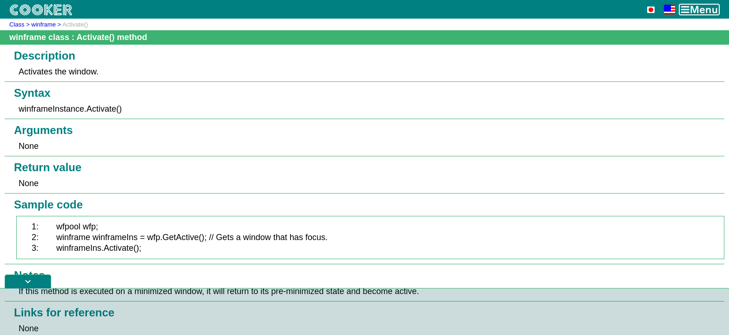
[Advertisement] (364, 312)
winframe (43, 24)
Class (17, 24)
